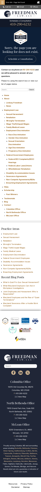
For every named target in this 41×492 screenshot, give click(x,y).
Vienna (34, 459)
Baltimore (33, 453)
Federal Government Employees (20, 155)
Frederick (17, 453)
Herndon (24, 461)
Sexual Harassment (14, 114)
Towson (8, 456)
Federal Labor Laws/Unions (20, 166)
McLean (20, 459)
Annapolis (16, 456)
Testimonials (9, 198)
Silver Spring (8, 451)
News (8, 106)
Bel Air (34, 451)
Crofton (28, 451)
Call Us (7, 7)
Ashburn (27, 459)
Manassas (33, 461)
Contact (7, 205)
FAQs (6, 187)
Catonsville (8, 453)
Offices (34, 7)
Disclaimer (15, 487)
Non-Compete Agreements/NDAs (20, 179)
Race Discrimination (17, 135)
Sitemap (26, 487)
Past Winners (12, 194)
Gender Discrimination (18, 138)
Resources (13, 484)
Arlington (6, 459)
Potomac (34, 448)
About (6, 98)
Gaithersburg (19, 451)
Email (20, 7)
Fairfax (33, 456)
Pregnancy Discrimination (19, 151)
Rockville (18, 448)
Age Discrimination (16, 148)
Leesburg (16, 461)
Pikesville (25, 453)
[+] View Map (20, 397)
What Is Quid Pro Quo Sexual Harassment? (21, 282)
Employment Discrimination (18, 130)
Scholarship (9, 190)
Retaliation (10, 117)
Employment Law (11, 110)
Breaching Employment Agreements (21, 183)
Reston (14, 459)
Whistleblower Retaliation (19, 169)
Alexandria (8, 461)
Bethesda (26, 448)
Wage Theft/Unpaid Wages (17, 124)
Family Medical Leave (15, 127)
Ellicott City (25, 456)
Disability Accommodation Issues (20, 173)
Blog (6, 202)
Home (6, 95)
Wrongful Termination (15, 121)
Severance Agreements (16, 176)
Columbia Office (13, 209)
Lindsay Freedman (14, 103)
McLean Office (12, 216)
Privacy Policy (26, 484)
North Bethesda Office (16, 212)
